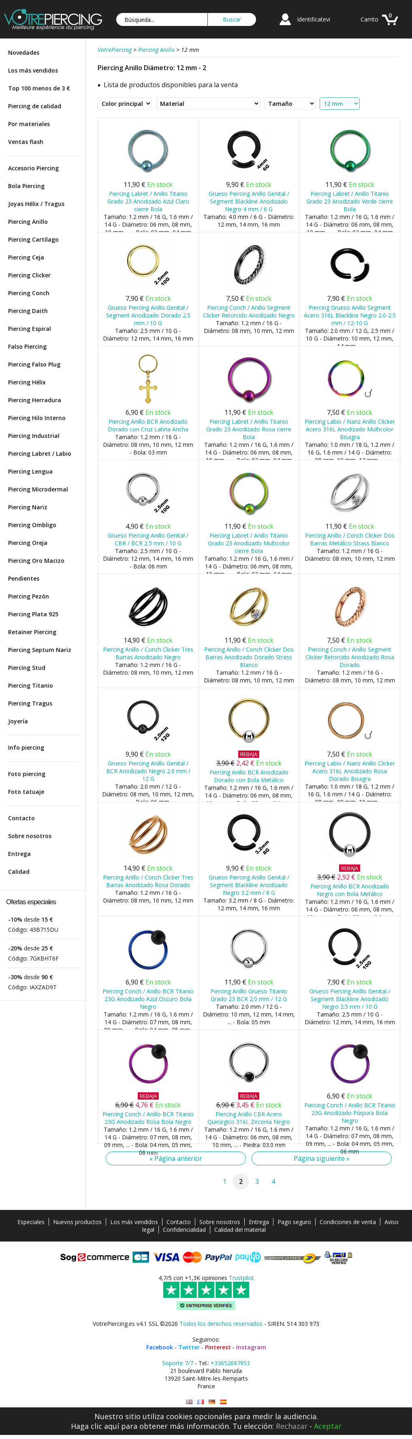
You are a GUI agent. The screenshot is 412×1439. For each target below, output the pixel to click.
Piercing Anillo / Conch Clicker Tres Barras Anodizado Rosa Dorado (148, 881)
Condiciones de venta (348, 1222)
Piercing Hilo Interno (37, 418)
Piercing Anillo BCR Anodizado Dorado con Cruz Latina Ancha (148, 425)
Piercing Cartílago (33, 239)
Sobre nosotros (29, 836)
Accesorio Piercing (33, 168)
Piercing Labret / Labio (39, 453)
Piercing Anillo (28, 221)
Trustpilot (241, 1278)
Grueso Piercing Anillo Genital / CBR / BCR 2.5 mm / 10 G (148, 539)
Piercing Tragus (30, 703)
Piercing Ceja (26, 257)
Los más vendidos (33, 70)
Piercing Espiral (29, 328)
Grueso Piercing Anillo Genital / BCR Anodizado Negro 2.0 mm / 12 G (148, 771)
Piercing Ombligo (32, 525)
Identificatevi (313, 19)
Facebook (159, 1347)
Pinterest (218, 1347)
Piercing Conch (28, 293)
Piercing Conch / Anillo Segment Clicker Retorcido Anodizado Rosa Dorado (349, 657)
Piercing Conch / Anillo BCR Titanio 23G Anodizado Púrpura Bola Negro (349, 1112)
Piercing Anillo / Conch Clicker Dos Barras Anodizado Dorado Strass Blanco (249, 657)
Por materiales (29, 124)
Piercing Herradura (34, 400)
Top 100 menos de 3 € (39, 88)
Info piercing (26, 747)
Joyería (18, 721)
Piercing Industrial (34, 436)
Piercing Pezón (28, 596)
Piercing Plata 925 (33, 614)
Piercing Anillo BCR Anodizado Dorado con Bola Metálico (248, 776)
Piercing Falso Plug (34, 364)
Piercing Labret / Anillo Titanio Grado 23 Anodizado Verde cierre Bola (349, 201)
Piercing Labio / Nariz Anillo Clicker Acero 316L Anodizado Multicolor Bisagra (350, 429)
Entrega (19, 854)
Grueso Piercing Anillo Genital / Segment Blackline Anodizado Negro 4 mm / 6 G (249, 201)
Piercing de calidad (34, 106)
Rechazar (291, 1426)
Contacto (21, 818)
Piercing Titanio (30, 685)
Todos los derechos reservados (221, 1323)
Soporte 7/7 (177, 1363)
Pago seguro (294, 1222)
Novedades (23, 52)
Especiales (31, 1222)
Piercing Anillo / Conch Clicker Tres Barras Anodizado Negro (148, 653)
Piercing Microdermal (38, 489)
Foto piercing (26, 774)
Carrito (369, 19)
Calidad (19, 871)
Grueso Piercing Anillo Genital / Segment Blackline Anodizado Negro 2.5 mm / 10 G (350, 998)
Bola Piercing (26, 186)
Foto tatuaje (26, 792)
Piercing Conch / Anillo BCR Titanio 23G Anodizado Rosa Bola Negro (148, 1118)
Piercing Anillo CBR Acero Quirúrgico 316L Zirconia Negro (248, 1118)
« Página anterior (175, 1158)
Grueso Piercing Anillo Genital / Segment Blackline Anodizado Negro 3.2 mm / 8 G (249, 884)
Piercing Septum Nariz (39, 650)
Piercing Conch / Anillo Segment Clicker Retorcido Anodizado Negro (249, 311)
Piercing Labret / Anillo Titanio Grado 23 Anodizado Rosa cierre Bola (248, 429)
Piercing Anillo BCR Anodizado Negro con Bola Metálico (349, 890)
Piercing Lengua (30, 471)
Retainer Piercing (32, 632)
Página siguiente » (322, 1158)
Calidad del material (240, 1229)
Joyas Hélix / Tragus (36, 204)
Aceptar (328, 1426)
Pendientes (23, 578)
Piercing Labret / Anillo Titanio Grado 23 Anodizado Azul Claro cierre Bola (148, 201)
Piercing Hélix (27, 382)
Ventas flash (25, 142)
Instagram (251, 1347)
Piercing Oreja (27, 543)
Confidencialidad (184, 1229)
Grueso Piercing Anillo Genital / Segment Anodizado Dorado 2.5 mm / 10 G (148, 315)
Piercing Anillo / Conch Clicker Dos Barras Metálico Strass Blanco (350, 539)
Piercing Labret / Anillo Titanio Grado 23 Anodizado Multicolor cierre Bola (249, 543)
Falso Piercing (27, 346)
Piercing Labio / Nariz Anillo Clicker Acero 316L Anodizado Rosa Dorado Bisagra (350, 771)
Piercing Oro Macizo (36, 560)
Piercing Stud (26, 667)
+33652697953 (230, 1363)
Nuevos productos (77, 1222)
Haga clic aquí (95, 1426)
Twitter (189, 1347)
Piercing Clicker (29, 275)
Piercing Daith (28, 311)
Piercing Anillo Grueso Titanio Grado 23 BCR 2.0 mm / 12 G (248, 995)
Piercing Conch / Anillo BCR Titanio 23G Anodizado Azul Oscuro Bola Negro (148, 998)
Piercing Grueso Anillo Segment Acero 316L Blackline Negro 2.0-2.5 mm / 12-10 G (350, 315)
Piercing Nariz (27, 507)
